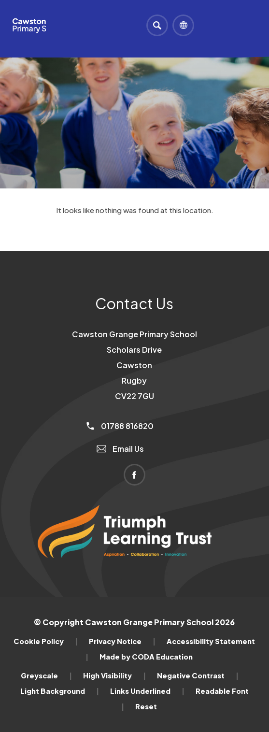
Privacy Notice (122, 641)
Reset (146, 706)
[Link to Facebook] (134, 475)
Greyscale (46, 675)
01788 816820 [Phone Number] (120, 426)
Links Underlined (147, 691)
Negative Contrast (198, 675)
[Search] (157, 25)
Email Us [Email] (120, 449)
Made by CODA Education (146, 656)
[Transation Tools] (183, 25)
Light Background (59, 691)
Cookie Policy (46, 641)
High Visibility (114, 675)
